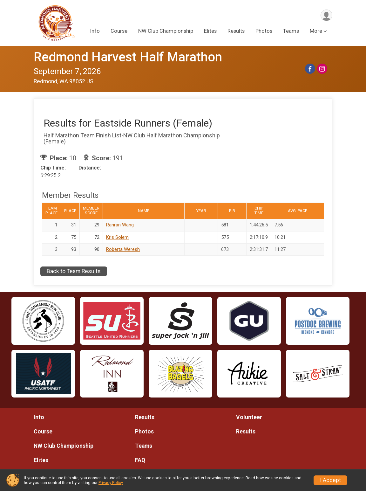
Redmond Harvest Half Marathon (128, 57)
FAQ (140, 460)
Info (95, 31)
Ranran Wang (120, 225)
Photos (263, 31)
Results (236, 31)
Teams (291, 31)
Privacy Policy (110, 482)
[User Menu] (326, 15)
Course (119, 31)
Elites (210, 31)
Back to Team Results (74, 271)
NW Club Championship (165, 31)
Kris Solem (117, 237)
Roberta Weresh (123, 249)
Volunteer (249, 417)
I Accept (330, 480)
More (316, 31)
